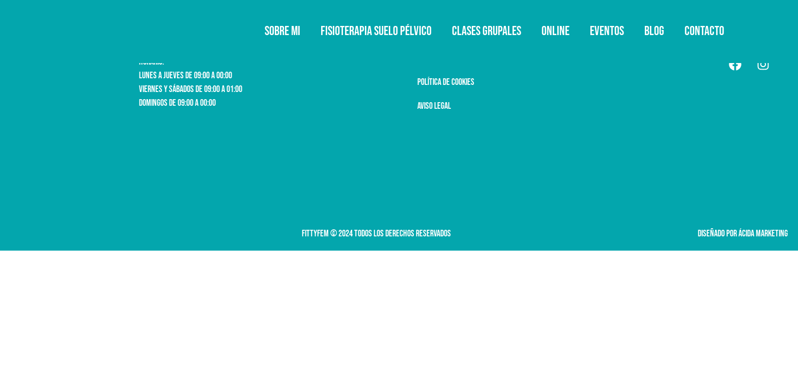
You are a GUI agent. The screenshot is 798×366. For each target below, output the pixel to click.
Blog (654, 31)
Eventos (607, 31)
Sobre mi (282, 31)
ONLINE (555, 31)
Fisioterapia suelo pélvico (376, 31)
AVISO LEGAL (434, 106)
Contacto (704, 31)
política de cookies (445, 82)
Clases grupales (486, 31)
